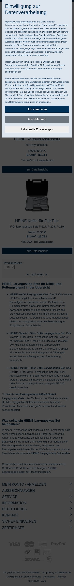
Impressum (44, 102)
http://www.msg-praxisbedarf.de (20, 21)
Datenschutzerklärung (20, 102)
